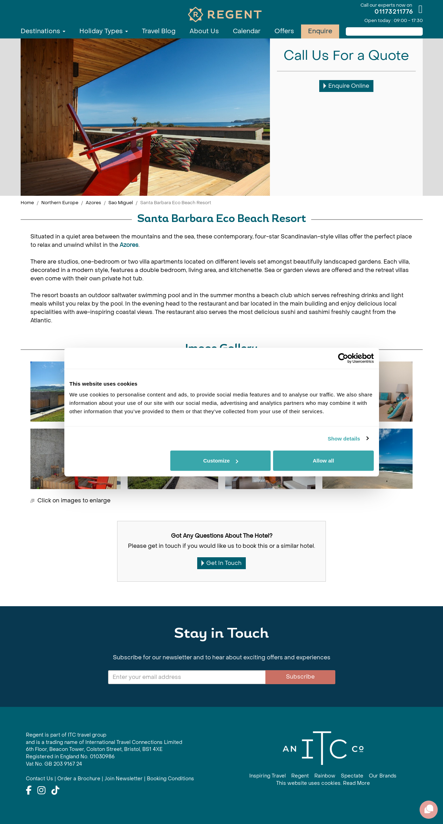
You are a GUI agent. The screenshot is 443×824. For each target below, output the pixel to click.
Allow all (323, 461)
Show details (344, 438)
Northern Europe (59, 203)
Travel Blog (159, 31)
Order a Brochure (78, 778)
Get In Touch (221, 563)
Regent (300, 776)
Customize (220, 461)
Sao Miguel (120, 203)
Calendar (246, 31)
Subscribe (300, 676)
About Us (204, 31)
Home (27, 203)
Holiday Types (103, 31)
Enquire (320, 31)
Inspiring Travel (267, 776)
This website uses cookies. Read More (323, 783)
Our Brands (382, 776)
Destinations (43, 31)
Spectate (352, 776)
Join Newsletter (124, 778)
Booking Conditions (170, 778)
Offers (284, 31)
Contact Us (39, 778)
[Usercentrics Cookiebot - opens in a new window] (343, 358)
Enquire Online (346, 85)
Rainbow (324, 776)
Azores (93, 203)
